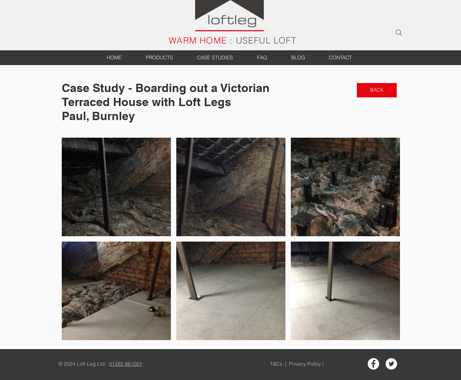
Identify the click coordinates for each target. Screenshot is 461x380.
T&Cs (277, 364)
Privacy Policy (305, 364)
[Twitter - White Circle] (391, 364)
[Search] (398, 32)
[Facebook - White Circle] (373, 364)
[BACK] (377, 90)
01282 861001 (125, 364)
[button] (116, 187)
